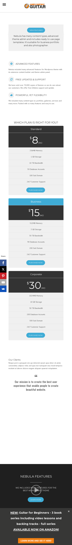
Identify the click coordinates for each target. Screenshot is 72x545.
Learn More (35, 484)
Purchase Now (36, 190)
